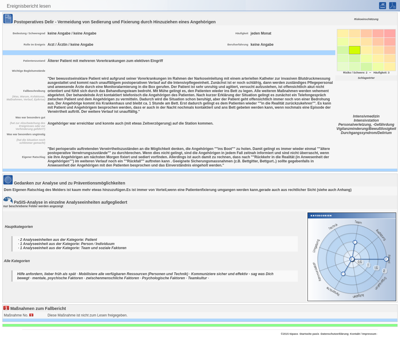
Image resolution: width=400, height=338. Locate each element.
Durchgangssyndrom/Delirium (366, 133)
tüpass (294, 333)
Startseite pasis (309, 333)
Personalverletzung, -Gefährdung (366, 125)
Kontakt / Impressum (363, 333)
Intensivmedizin (366, 116)
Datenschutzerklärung (335, 333)
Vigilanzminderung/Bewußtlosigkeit (366, 129)
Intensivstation (366, 120)
